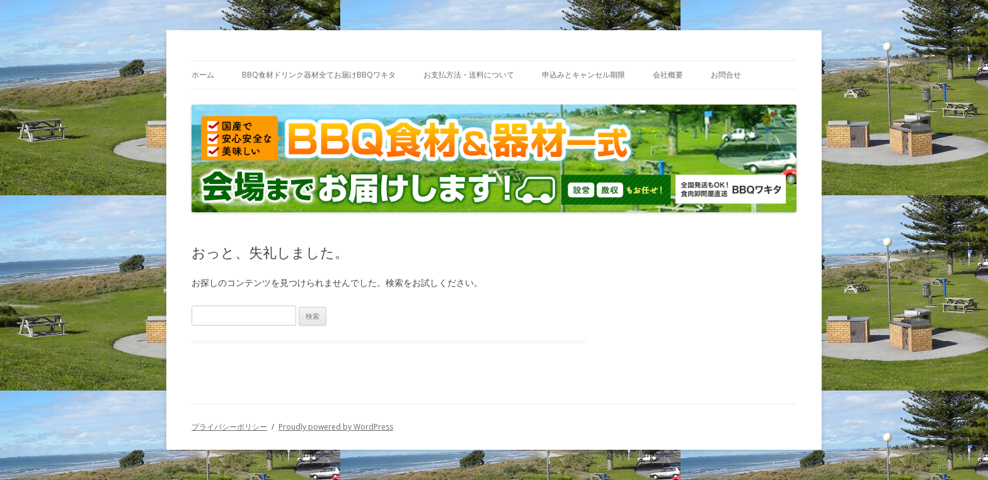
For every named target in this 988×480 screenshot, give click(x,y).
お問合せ (726, 74)
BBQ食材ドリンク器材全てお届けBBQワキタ (319, 74)
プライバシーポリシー (229, 426)
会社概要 (668, 74)
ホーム (203, 74)
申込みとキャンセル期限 (583, 74)
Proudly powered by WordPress (336, 426)
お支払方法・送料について (468, 74)
